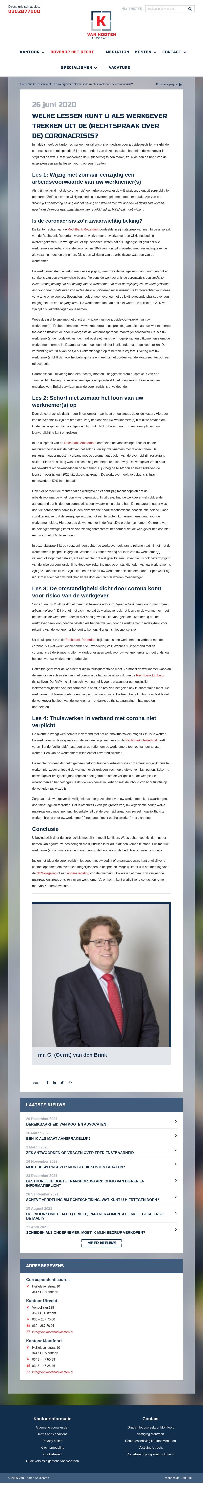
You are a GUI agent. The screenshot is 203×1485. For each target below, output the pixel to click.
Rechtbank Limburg (150, 677)
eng (131, 9)
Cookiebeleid (52, 1456)
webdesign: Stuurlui (178, 1480)
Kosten (143, 52)
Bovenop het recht (72, 52)
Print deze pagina (167, 86)
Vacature (119, 67)
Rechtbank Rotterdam (83, 231)
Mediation (117, 52)
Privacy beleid (52, 1443)
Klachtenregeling (52, 1449)
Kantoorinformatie (52, 1420)
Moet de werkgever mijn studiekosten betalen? (75, 1169)
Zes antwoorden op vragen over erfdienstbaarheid (80, 1155)
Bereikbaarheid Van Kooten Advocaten (66, 1127)
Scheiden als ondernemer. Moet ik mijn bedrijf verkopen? (85, 1235)
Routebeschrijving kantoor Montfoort (150, 1443)
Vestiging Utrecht (151, 1449)
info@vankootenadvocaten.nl (52, 1334)
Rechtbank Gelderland (141, 742)
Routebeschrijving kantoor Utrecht (150, 1456)
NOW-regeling (46, 875)
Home (24, 86)
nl (124, 9)
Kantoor (30, 52)
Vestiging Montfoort (150, 1436)
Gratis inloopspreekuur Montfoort (150, 1429)
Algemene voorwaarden (52, 1429)
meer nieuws (101, 1245)
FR (140, 9)
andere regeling (78, 875)
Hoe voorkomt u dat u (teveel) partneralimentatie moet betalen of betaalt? (95, 1218)
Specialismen (76, 67)
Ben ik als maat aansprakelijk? (58, 1141)
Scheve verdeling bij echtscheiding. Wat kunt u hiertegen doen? (92, 1202)
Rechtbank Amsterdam (80, 445)
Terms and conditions (52, 1436)
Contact (171, 52)
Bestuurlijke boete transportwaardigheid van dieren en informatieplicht (85, 1185)
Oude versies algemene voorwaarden (52, 1463)
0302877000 (24, 11)
